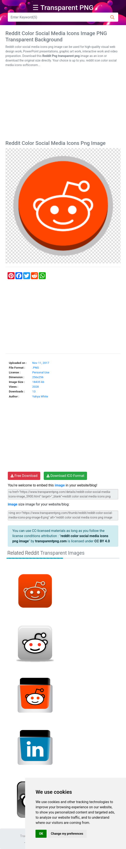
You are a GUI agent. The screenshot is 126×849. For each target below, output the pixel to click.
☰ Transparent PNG (63, 7)
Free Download (24, 476)
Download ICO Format (65, 476)
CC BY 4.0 (102, 541)
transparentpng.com (51, 541)
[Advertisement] (63, 104)
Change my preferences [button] (67, 833)
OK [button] (41, 833)
